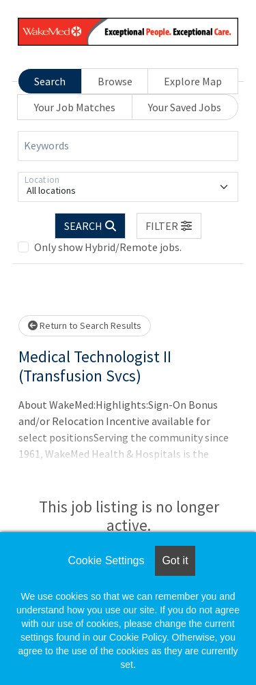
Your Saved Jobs (184, 107)
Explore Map (193, 81)
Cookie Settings (106, 560)
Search (50, 81)
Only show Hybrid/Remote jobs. (108, 247)
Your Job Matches (74, 107)
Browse (115, 81)
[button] (169, 226)
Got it (175, 560)
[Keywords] (128, 146)
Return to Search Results (84, 325)
